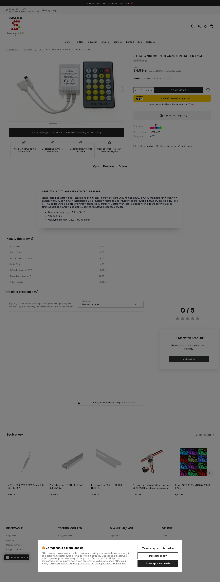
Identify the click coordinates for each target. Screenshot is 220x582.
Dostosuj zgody (158, 555)
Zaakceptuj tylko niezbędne (158, 548)
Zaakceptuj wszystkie (158, 563)
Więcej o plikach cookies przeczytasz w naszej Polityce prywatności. (88, 563)
